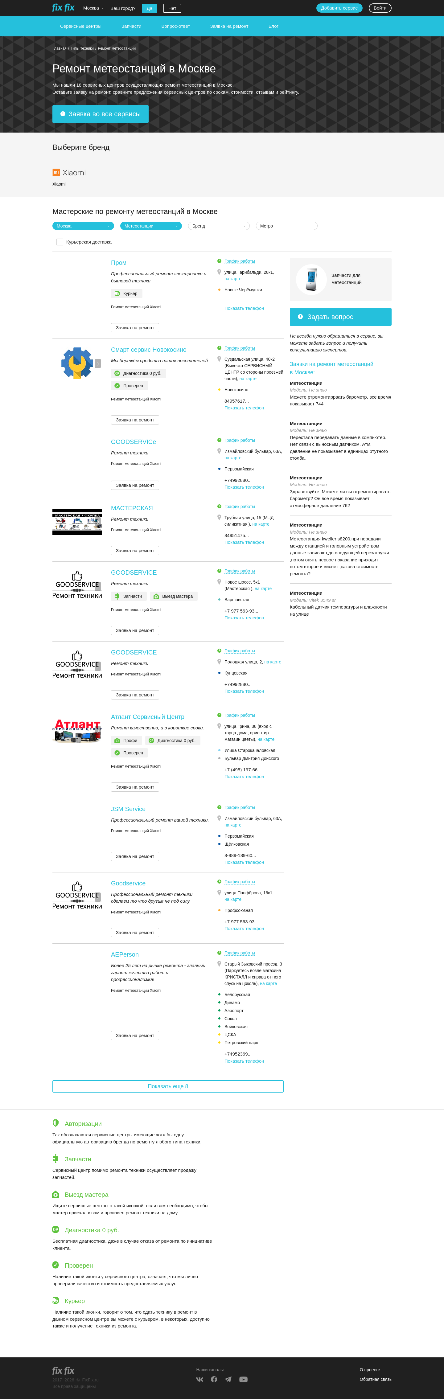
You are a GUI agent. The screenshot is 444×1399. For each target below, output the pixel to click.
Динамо (232, 1002)
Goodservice (128, 883)
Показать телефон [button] (244, 308)
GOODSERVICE (134, 572)
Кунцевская (236, 673)
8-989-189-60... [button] (240, 855)
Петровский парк (241, 1042)
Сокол (230, 1018)
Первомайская (239, 468)
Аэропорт (234, 1010)
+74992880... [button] (238, 480)
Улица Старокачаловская (249, 750)
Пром (118, 262)
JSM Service (128, 809)
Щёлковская (236, 844)
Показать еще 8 (168, 1086)
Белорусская (237, 994)
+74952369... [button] (238, 1053)
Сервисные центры (80, 26)
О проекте (370, 1369)
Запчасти (131, 26)
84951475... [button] (236, 535)
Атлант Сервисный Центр (147, 716)
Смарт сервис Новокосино (149, 349)
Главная (59, 48)
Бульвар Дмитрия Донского (251, 758)
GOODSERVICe (133, 441)
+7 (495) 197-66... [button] (242, 769)
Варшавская (236, 599)
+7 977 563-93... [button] (241, 610)
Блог (273, 26)
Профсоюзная (238, 910)
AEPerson (125, 954)
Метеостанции (306, 383)
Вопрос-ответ (175, 26)
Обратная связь (376, 1379)
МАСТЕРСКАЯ (132, 508)
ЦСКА (230, 1034)
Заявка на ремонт (229, 26)
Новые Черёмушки (243, 289)
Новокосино (236, 389)
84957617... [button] (236, 401)
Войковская (236, 1026)
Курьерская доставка (89, 241)
